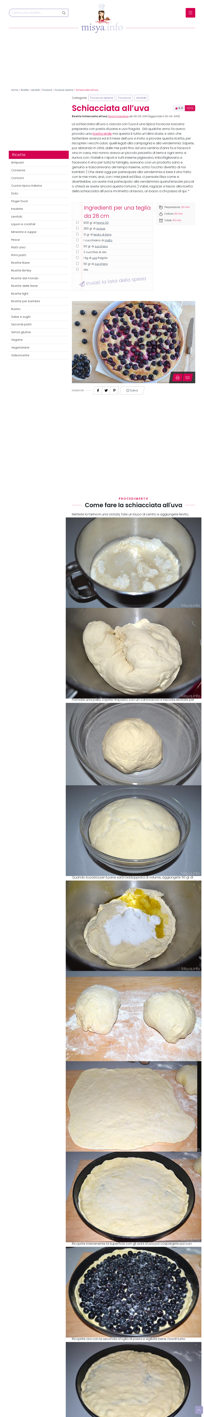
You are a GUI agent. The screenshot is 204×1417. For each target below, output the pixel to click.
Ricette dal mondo (24, 278)
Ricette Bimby (21, 270)
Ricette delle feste (24, 286)
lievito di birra (102, 234)
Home (14, 90)
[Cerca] (34, 13)
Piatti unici (18, 247)
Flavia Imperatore (118, 116)
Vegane (17, 340)
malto (108, 240)
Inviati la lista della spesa (112, 281)
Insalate (17, 209)
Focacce (47, 90)
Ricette (25, 90)
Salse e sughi (20, 317)
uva (94, 258)
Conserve (18, 170)
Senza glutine (21, 332)
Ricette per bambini (25, 301)
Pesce (15, 240)
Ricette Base (20, 262)
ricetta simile (102, 134)
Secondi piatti (21, 324)
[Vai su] (199, 1410)
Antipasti (17, 162)
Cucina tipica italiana (26, 185)
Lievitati (35, 90)
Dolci (14, 193)
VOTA (190, 108)
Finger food (19, 201)
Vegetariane (20, 347)
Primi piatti (18, 255)
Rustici (15, 309)
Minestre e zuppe (23, 232)
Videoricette (20, 355)
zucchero (101, 246)
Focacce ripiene (64, 90)
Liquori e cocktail (23, 224)
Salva (132, 390)
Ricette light (19, 293)
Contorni (17, 178)
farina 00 (102, 223)
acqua (100, 228)
